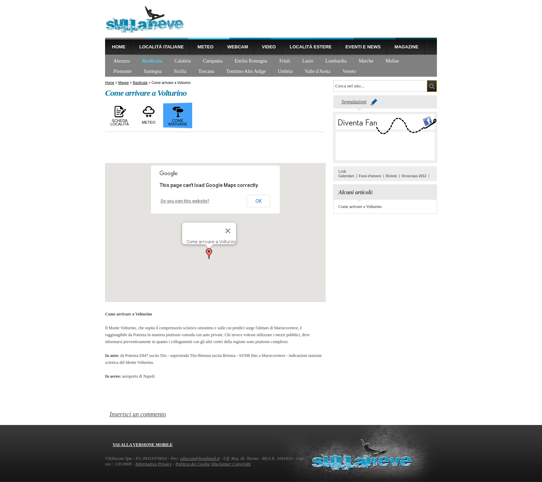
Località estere (310, 46)
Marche (366, 61)
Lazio (307, 61)
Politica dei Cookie (193, 463)
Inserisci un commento (138, 414)
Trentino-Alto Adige (245, 71)
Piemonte (122, 71)
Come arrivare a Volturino (360, 206)
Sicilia (180, 71)
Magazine (406, 46)
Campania (213, 61)
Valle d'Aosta (317, 71)
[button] (209, 253)
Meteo (205, 46)
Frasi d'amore (370, 176)
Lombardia (335, 61)
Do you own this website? (185, 201)
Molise (392, 61)
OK (258, 201)
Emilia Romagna (251, 61)
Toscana (206, 71)
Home (118, 46)
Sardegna (153, 71)
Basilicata (152, 61)
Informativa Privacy (154, 463)
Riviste (391, 176)
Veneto (349, 71)
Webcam (237, 46)
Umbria (285, 71)
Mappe (123, 83)
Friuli (284, 61)
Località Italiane (161, 46)
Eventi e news (363, 46)
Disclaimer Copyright (231, 463)
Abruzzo (121, 61)
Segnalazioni (354, 101)
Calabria (183, 61)
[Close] (227, 231)
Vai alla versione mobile (142, 444)
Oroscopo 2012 (414, 176)
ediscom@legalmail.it (199, 458)
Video (268, 46)
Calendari (346, 176)
